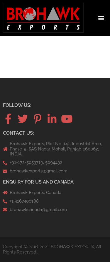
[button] (101, 18)
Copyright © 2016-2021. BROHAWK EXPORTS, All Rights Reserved (52, 249)
